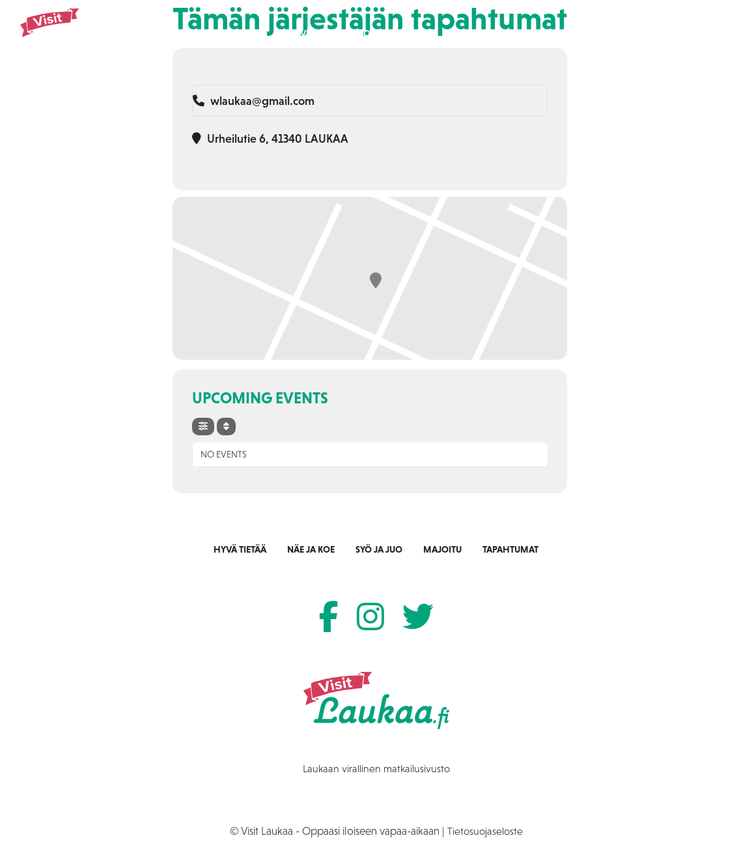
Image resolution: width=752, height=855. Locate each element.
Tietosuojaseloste (485, 831)
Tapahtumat (535, 33)
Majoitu (472, 33)
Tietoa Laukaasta (618, 33)
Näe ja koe (351, 33)
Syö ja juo (414, 33)
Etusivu (295, 33)
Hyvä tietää (240, 549)
